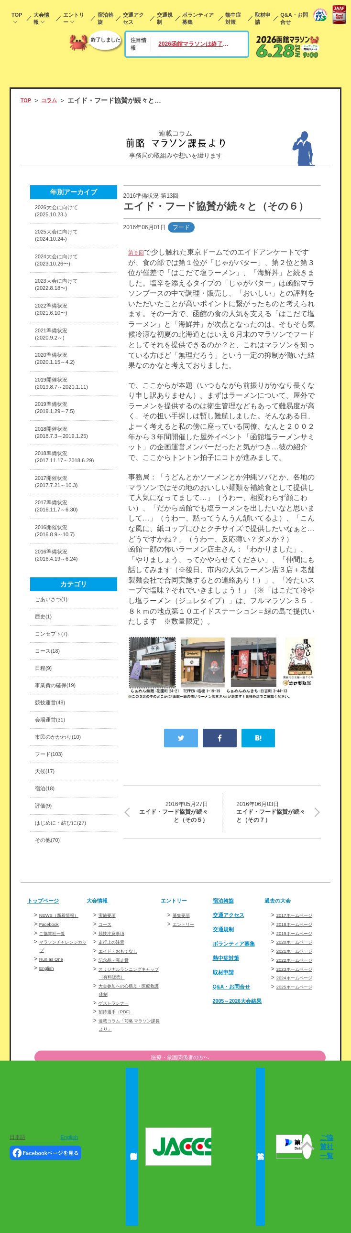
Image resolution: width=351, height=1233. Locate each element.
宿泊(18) (47, 867)
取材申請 (263, 18)
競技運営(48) (54, 771)
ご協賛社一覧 (56, 1026)
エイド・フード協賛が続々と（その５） (171, 814)
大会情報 (41, 18)
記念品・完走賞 (119, 1045)
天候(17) (47, 847)
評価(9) (45, 886)
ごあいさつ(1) (56, 656)
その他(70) (50, 924)
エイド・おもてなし (124, 1036)
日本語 (17, 1137)
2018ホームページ (300, 1009)
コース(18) (50, 713)
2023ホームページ (300, 1054)
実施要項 (110, 1000)
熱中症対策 (233, 18)
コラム (54, 100)
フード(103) (52, 828)
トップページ (47, 985)
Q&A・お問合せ (293, 18)
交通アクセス (133, 18)
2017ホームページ (300, 1000)
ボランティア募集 (198, 18)
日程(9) (45, 732)
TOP (16, 15)
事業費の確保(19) (61, 751)
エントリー (73, 18)
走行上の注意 (116, 1027)
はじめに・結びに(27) (67, 905)
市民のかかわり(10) (64, 809)
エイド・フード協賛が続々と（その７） (272, 814)
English (69, 1137)
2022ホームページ (300, 1045)
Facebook (52, 1017)
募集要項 (184, 1000)
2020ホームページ (300, 1027)
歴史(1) (45, 675)
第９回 (139, 252)
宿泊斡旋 (105, 18)
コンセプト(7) (56, 694)
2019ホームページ (300, 1018)
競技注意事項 (116, 1018)
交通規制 (165, 18)
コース (107, 1009)
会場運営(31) (54, 790)
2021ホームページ (300, 1036)
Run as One (54, 1052)
